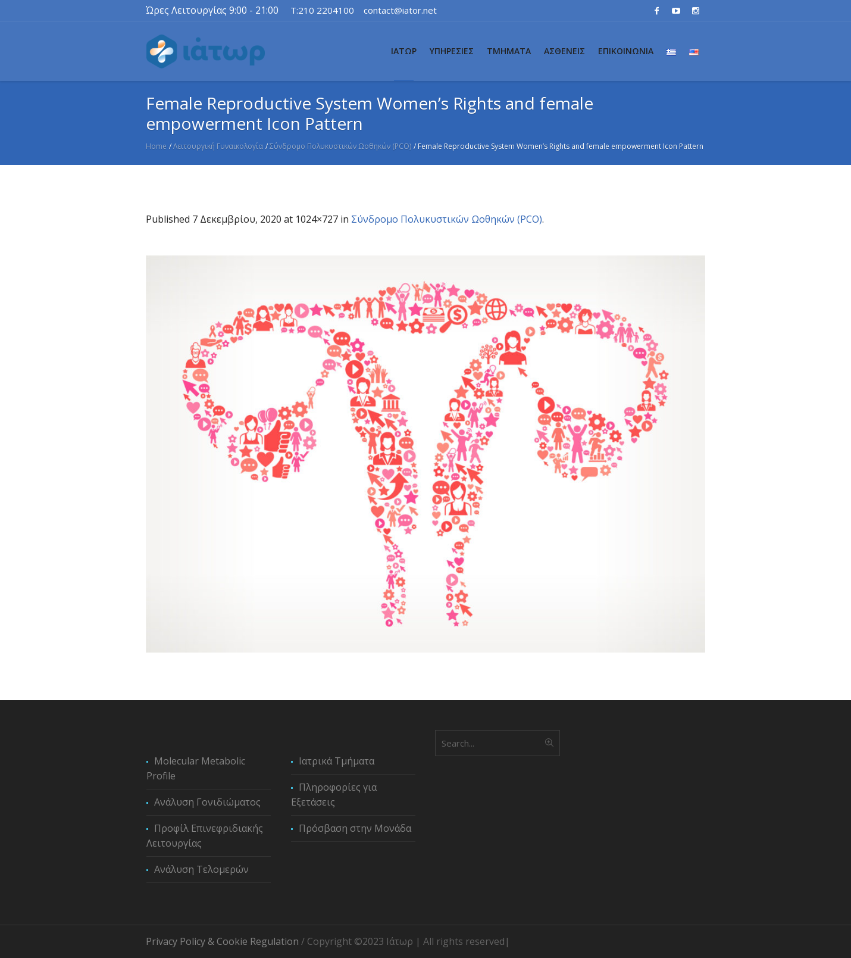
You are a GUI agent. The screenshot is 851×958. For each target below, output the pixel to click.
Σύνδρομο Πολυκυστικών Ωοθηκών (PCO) (340, 146)
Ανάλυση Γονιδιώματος (207, 802)
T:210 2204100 (322, 10)
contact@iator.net (400, 10)
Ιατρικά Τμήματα (336, 760)
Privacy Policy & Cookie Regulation (222, 941)
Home (156, 146)
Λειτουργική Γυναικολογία (218, 146)
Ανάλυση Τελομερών (201, 869)
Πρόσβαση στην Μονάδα (355, 828)
